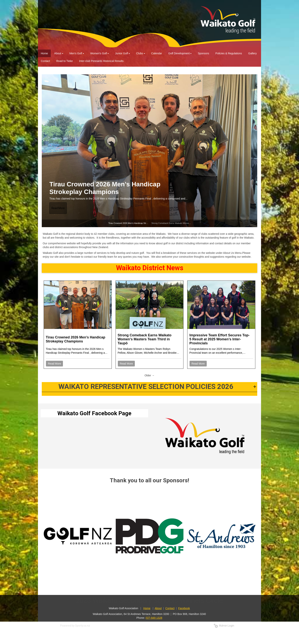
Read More (58, 208)
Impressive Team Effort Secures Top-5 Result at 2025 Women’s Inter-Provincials (219, 339)
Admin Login (224, 625)
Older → (149, 375)
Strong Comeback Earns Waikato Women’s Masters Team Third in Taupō (185, 223)
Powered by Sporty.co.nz (75, 625)
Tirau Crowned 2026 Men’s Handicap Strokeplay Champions (104, 188)
